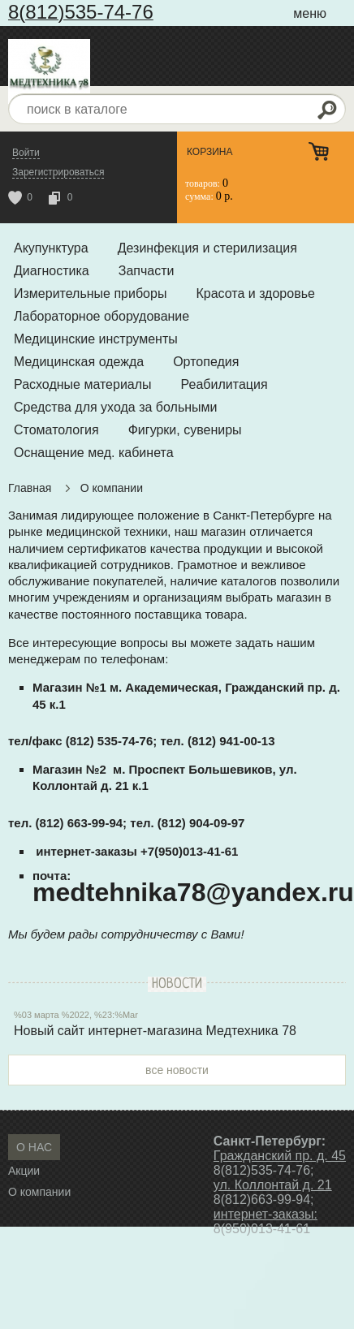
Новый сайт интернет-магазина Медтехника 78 (155, 1031)
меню (309, 13)
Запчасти (147, 271)
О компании (111, 487)
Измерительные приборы (90, 293)
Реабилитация (224, 384)
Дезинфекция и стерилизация (207, 248)
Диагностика (51, 271)
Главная (29, 487)
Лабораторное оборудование (101, 316)
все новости (177, 1070)
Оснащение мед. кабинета (94, 453)
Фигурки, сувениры (185, 430)
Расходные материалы (83, 384)
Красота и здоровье (255, 293)
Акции (24, 1170)
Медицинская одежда (79, 362)
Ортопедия (206, 362)
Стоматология (56, 430)
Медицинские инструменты (96, 339)
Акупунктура (51, 248)
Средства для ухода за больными (116, 407)
